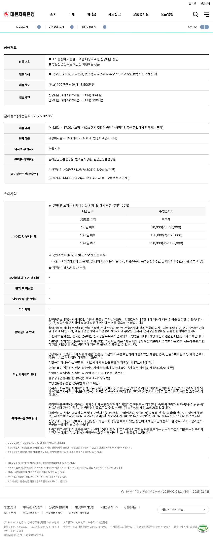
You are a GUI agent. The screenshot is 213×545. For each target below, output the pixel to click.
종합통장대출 (88, 27)
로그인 (192, 4)
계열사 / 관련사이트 (172, 509)
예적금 (91, 14)
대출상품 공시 (56, 27)
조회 (53, 14)
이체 (71, 14)
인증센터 (205, 4)
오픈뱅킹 (167, 14)
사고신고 (114, 14)
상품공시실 (141, 14)
